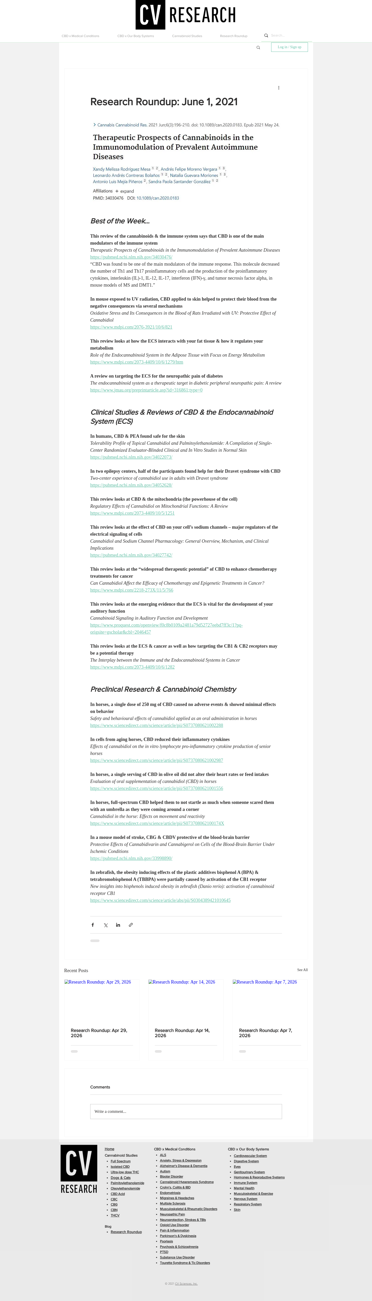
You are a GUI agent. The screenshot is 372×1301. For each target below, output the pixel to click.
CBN (114, 1210)
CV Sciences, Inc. (186, 1284)
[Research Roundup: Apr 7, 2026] (270, 1001)
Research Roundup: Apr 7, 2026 (265, 1033)
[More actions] (279, 87)
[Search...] (286, 35)
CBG (114, 1204)
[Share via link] (130, 924)
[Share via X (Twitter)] (105, 924)
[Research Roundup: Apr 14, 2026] (186, 1001)
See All (302, 970)
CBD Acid (118, 1194)
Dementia (200, 1166)
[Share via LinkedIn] (118, 924)
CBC (114, 1199)
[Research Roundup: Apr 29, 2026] (102, 1001)
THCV (115, 1215)
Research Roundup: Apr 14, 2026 (182, 1033)
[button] (86, 36)
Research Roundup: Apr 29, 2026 (99, 1033)
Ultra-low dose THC (125, 1172)
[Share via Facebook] (92, 924)
